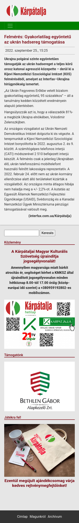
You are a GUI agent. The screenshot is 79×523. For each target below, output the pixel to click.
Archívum (55, 517)
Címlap (22, 517)
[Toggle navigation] (10, 26)
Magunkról (38, 517)
